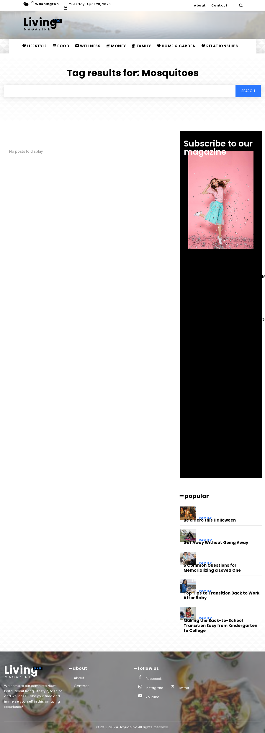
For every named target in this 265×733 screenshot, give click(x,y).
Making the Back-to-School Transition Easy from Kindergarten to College (220, 625)
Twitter (183, 687)
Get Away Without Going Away (216, 542)
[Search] (248, 91)
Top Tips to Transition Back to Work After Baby (221, 595)
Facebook (153, 678)
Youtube (152, 697)
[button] (240, 5)
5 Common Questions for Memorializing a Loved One (212, 568)
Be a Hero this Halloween (210, 520)
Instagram (154, 687)
